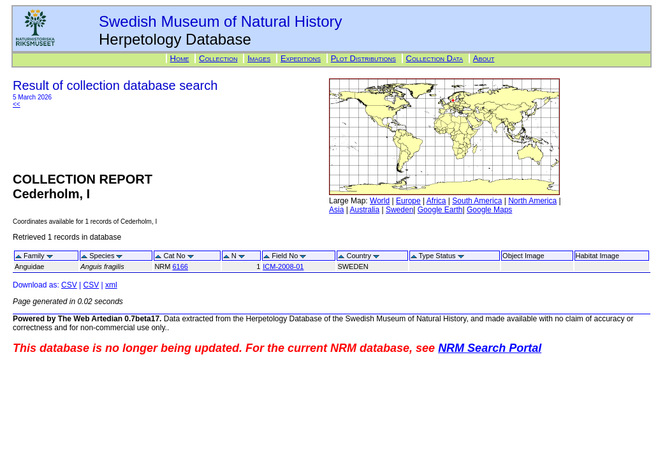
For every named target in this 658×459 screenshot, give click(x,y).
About (484, 58)
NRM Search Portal (489, 348)
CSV (69, 284)
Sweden (399, 209)
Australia (364, 209)
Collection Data (435, 58)
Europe (408, 200)
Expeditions (301, 58)
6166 (179, 266)
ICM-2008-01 (283, 266)
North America (532, 200)
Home (179, 58)
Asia (336, 209)
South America (477, 200)
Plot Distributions (363, 58)
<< (16, 104)
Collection (218, 58)
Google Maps (489, 209)
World (380, 200)
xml (111, 284)
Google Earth (440, 209)
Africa (436, 200)
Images (258, 58)
